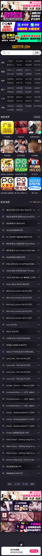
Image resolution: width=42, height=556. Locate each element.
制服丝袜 (10, 83)
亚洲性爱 (10, 79)
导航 (3, 107)
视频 (3, 71)
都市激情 (10, 97)
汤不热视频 (37, 106)
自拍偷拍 (19, 70)
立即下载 (34, 551)
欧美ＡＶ (28, 70)
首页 (9, 484)
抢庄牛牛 (37, 65)
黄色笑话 (28, 101)
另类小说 (19, 101)
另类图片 (37, 92)
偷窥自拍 (10, 88)
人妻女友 (28, 97)
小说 (3, 98)
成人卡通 (28, 79)
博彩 (3, 62)
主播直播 (28, 74)
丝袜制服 (19, 74)
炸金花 (19, 65)
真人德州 (19, 61)
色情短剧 (19, 110)
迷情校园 (10, 101)
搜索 (36, 53)
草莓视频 (28, 106)
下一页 (25, 484)
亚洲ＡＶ (10, 70)
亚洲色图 (19, 88)
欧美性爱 (37, 79)
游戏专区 (37, 61)
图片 (3, 89)
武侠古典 (37, 97)
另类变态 (37, 83)
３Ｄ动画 (37, 70)
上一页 (17, 484)
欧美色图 (28, 88)
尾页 (32, 484)
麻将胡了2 (10, 65)
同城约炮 (10, 106)
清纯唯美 (19, 92)
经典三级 (19, 83)
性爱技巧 (37, 101)
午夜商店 (19, 106)
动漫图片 (37, 88)
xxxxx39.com (21, 47)
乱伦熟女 (28, 83)
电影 (3, 80)
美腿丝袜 (10, 92)
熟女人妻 (10, 74)
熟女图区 (28, 92)
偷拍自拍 (19, 79)
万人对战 (28, 61)
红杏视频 (10, 110)
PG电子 (10, 61)
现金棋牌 (28, 65)
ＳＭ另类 (37, 74)
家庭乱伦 (19, 97)
